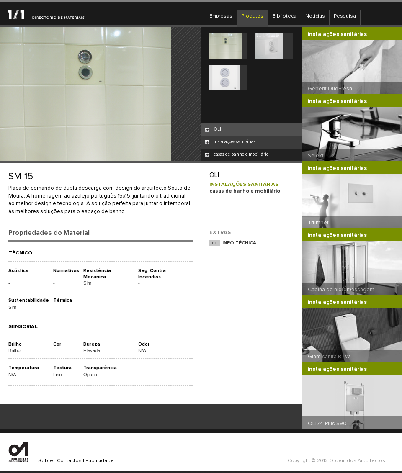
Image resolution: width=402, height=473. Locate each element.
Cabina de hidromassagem (341, 290)
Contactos (69, 460)
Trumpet (318, 223)
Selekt (316, 156)
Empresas (220, 16)
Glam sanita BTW (329, 357)
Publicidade (99, 460)
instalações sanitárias (234, 141)
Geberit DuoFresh (330, 89)
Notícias (315, 16)
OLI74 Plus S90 (327, 424)
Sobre (45, 460)
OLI (217, 129)
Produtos (252, 16)
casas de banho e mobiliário (241, 154)
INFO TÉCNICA (239, 243)
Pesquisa (345, 16)
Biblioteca (284, 16)
